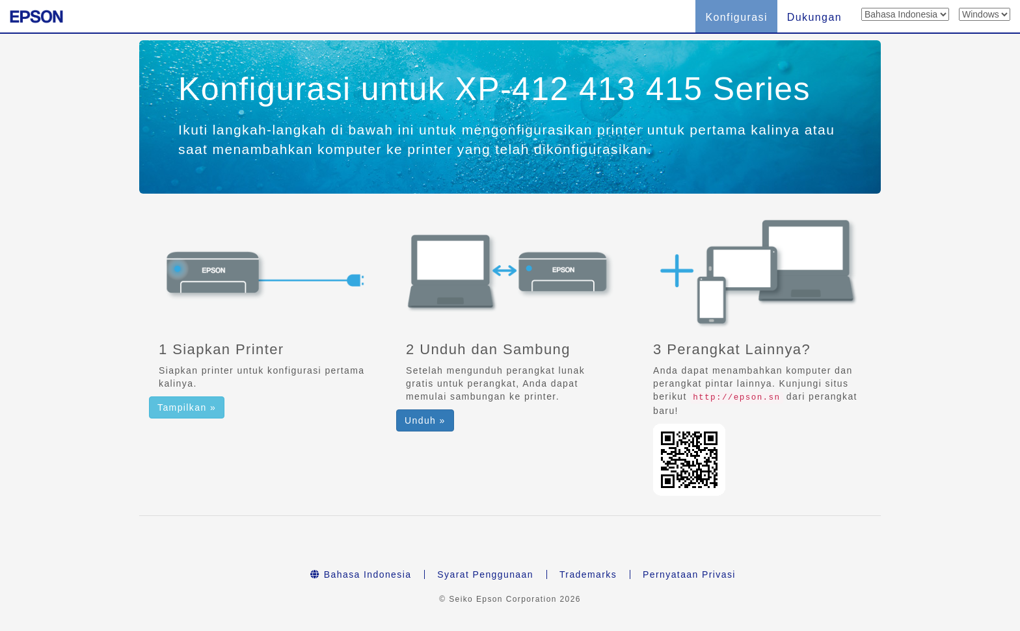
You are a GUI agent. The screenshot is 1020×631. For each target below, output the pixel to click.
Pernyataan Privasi (689, 574)
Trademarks (588, 574)
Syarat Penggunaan (485, 574)
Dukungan (814, 17)
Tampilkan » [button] (186, 407)
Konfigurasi (736, 17)
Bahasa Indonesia (360, 574)
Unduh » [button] (425, 420)
